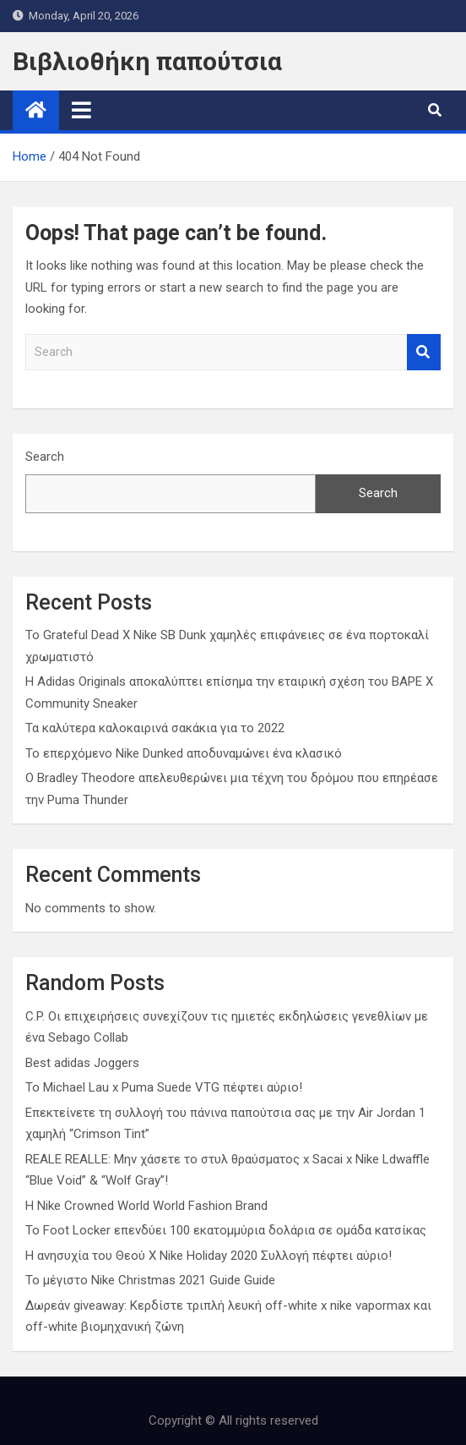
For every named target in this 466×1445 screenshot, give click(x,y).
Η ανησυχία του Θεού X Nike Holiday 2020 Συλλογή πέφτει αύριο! (208, 1255)
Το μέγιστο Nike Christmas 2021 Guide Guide (150, 1280)
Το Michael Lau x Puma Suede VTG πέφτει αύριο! (163, 1087)
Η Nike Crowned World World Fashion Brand (146, 1205)
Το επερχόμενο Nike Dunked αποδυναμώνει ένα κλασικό (183, 753)
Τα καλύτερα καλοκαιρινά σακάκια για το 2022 (154, 728)
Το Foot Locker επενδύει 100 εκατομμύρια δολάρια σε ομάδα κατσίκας (225, 1230)
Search (424, 352)
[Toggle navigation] (81, 109)
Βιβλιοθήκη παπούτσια (147, 61)
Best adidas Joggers (82, 1062)
